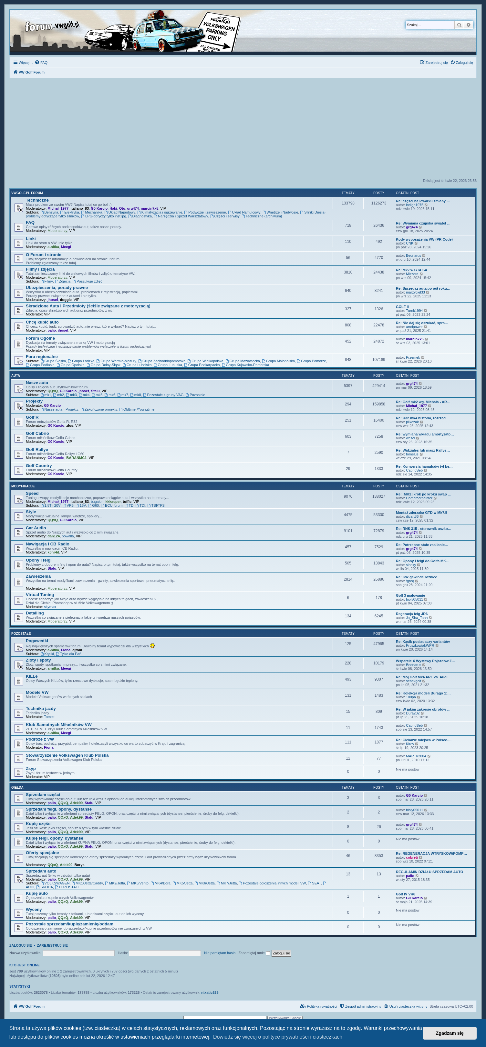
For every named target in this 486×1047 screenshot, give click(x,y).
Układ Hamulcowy (244, 212)
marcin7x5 (149, 208)
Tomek (49, 717)
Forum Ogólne (40, 338)
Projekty (34, 401)
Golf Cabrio (37, 433)
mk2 (58, 395)
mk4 (84, 395)
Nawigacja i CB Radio (47, 544)
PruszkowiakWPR (420, 645)
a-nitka (53, 247)
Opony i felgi (39, 560)
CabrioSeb (414, 470)
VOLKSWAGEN (55, 883)
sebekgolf (413, 681)
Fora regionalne (42, 356)
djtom (77, 650)
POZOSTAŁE (67, 887)
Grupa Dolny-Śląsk (103, 365)
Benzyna (49, 212)
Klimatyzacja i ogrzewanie (159, 212)
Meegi (66, 247)
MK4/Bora (160, 883)
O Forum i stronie (43, 254)
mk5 (97, 395)
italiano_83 (79, 208)
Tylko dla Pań (68, 654)
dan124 (53, 536)
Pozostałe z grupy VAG (163, 395)
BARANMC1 (76, 458)
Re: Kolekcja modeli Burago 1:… (423, 693)
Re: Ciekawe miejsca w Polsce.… (423, 740)
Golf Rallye (37, 449)
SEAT (314, 883)
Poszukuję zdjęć (87, 281)
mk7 (122, 395)
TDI (140, 505)
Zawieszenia (38, 576)
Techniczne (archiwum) (262, 216)
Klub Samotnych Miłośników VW (59, 724)
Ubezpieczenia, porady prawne (57, 287)
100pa (411, 697)
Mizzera (412, 274)
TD (129, 505)
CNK (409, 243)
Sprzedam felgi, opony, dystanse (59, 809)
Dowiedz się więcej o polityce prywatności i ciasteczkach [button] (277, 1037)
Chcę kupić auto (42, 322)
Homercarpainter (419, 498)
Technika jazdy (41, 708)
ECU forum (111, 505)
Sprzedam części (43, 794)
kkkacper (113, 502)
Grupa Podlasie (40, 365)
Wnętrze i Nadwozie (280, 212)
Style (31, 511)
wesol (410, 438)
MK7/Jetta (227, 883)
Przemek (413, 357)
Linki (31, 238)
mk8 (135, 395)
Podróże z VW (40, 739)
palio (51, 330)
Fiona (65, 650)
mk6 (109, 395)
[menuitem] (41, 62)
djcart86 (412, 516)
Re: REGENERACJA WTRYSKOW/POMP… (431, 853)
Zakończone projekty (98, 409)
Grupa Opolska (71, 365)
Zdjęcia (62, 281)
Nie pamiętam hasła (219, 953)
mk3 (71, 395)
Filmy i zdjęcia (40, 269)
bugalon (97, 502)
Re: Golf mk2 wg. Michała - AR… (423, 402)
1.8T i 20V (50, 505)
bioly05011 (414, 599)
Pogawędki (37, 640)
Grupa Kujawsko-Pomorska (245, 365)
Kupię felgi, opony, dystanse (54, 838)
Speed (32, 493)
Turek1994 (414, 311)
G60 (93, 505)
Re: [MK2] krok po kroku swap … (423, 494)
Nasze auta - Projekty (59, 409)
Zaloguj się (20, 945)
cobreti (412, 857)
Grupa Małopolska (278, 361)
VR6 (68, 505)
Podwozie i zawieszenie (205, 212)
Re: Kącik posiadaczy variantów (423, 641)
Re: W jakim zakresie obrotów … (423, 709)
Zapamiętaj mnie (254, 953)
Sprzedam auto (41, 871)
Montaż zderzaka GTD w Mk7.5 (421, 512)
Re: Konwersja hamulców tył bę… (424, 466)
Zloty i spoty (38, 660)
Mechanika (91, 212)
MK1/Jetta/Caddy (87, 883)
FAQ (30, 222)
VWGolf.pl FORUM (27, 193)
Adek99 (76, 803)
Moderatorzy (57, 231)
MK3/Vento (138, 883)
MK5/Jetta (182, 883)
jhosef (52, 300)
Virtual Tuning (40, 594)
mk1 (45, 395)
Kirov (410, 744)
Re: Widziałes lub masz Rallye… (423, 450)
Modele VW (37, 692)
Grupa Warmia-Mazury (116, 361)
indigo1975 (414, 205)
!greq (410, 581)
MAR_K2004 (416, 756)
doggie (66, 300)
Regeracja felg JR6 (412, 614)
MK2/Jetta (115, 883)
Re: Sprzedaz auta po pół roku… (423, 288)
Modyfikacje (23, 486)
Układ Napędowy (119, 212)
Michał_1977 (57, 208)
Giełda (17, 787)
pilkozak (412, 422)
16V (81, 505)
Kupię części (39, 823)
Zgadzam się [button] (450, 1033)
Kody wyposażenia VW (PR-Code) (424, 239)
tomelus (412, 454)
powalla (68, 536)
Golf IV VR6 (405, 894)
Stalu (95, 391)
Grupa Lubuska (168, 365)
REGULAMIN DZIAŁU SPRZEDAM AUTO (429, 872)
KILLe (32, 676)
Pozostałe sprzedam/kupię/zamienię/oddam (69, 924)
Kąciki (47, 654)
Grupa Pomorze (311, 361)
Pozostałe (195, 395)
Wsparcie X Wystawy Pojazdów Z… (425, 661)
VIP (163, 208)
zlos (69, 425)
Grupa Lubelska (137, 365)
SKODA (44, 887)
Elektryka (69, 212)
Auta (15, 375)
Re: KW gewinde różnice (416, 577)
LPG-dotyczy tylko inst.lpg (103, 216)
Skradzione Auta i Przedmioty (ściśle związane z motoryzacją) (88, 306)
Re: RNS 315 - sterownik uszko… (423, 529)
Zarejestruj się (52, 945)
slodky (411, 565)
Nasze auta (37, 382)
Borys (79, 865)
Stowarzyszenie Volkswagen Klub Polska (67, 755)
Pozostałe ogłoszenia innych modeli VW (272, 883)
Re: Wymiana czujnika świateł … (423, 223)
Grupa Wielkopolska (205, 361)
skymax (50, 607)
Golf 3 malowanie (410, 595)
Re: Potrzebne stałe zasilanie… (422, 545)
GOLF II (402, 307)
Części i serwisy (225, 216)
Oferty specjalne (42, 852)
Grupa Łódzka (81, 361)
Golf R (32, 417)
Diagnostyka (140, 216)
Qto (122, 208)
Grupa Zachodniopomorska (161, 361)
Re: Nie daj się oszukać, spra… (422, 323)
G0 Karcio (99, 208)
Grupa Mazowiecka (242, 361)
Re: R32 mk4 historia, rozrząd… (422, 418)
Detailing (35, 613)
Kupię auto (37, 893)
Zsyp (31, 768)
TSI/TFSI (156, 505)
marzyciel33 (415, 292)
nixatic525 (209, 992)
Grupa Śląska (53, 361)
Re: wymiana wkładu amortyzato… (425, 434)
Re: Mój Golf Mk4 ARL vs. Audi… (423, 677)
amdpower (414, 327)
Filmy (46, 281)
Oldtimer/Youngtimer (137, 409)
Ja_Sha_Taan (417, 618)
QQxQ (52, 391)
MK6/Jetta (205, 883)
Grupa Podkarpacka (202, 365)
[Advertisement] (243, 130)
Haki (113, 208)
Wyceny (34, 909)
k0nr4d (53, 552)
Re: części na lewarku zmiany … (423, 201)
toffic (127, 502)
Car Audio (36, 527)
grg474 (133, 208)
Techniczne (37, 200)
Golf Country (39, 465)
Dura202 (412, 713)
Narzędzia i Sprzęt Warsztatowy (181, 216)
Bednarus (413, 255)
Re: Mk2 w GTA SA (411, 270)
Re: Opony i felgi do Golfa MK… (423, 561)
